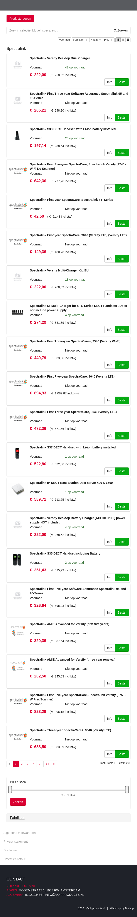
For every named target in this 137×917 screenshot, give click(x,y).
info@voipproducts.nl (64, 894)
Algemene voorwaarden (19, 833)
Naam (96, 40)
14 (47, 763)
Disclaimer (10, 850)
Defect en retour (14, 859)
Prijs (108, 40)
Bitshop (129, 908)
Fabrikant (80, 40)
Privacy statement (15, 841)
